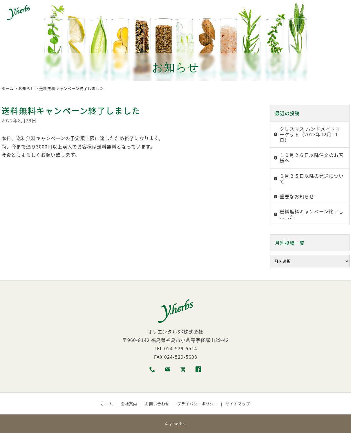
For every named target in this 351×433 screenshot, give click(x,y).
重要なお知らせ (297, 196)
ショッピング (261, 12)
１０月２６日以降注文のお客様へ (312, 157)
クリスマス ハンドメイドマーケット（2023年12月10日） (310, 134)
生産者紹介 (138, 12)
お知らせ (26, 88)
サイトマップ (238, 403)
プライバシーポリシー (197, 403)
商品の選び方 (170, 12)
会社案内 (129, 403)
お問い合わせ (157, 403)
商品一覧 (84, 12)
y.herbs (177, 423)
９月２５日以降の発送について (312, 178)
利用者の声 (203, 12)
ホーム (60, 12)
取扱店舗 (230, 12)
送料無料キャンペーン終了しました (311, 214)
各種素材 (110, 12)
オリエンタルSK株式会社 (175, 331)
